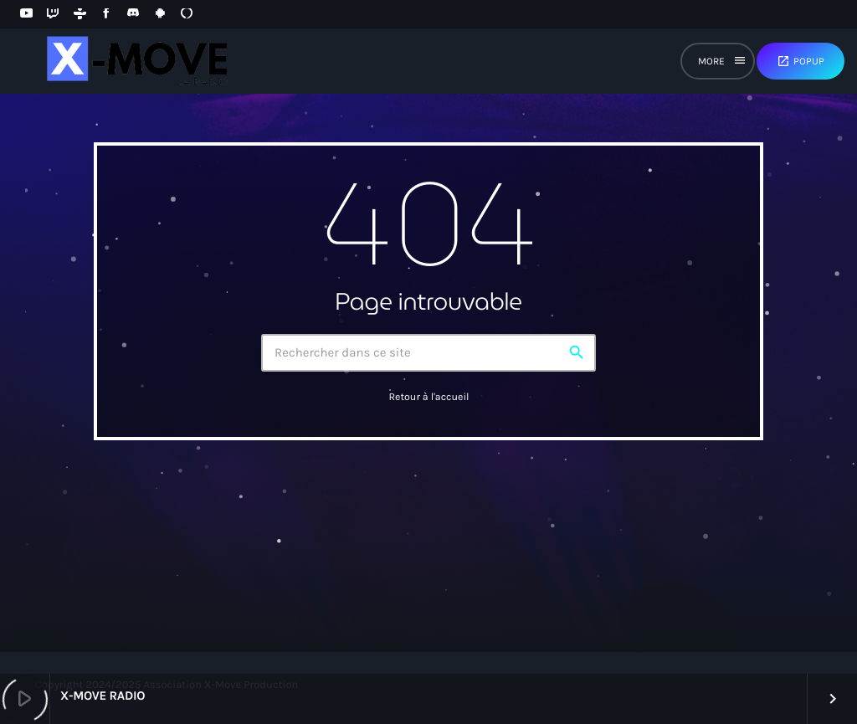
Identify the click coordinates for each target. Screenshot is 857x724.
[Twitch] (52, 14)
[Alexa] (186, 14)
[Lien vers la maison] (135, 61)
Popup (800, 61)
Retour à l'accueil (428, 397)
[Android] (160, 14)
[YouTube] (26, 14)
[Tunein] (79, 14)
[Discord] (133, 14)
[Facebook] (106, 14)
